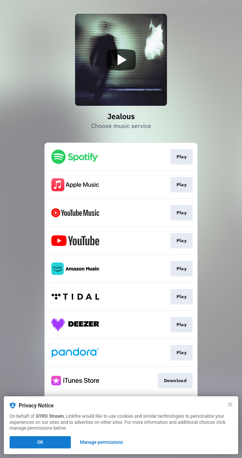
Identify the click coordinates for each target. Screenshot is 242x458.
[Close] (230, 404)
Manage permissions (101, 442)
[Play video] (121, 60)
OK (40, 442)
